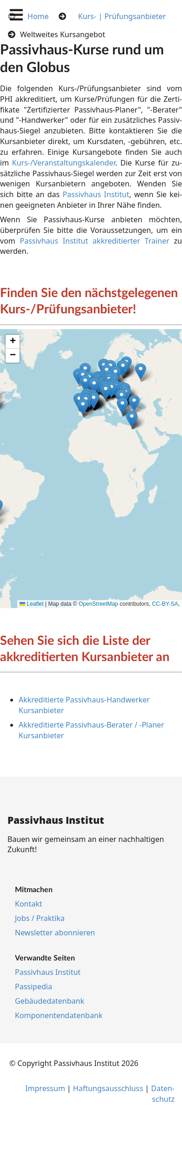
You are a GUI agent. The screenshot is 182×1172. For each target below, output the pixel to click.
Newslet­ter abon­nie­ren (55, 932)
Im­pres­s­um (45, 1088)
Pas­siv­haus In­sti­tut (95, 194)
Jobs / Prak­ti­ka (40, 918)
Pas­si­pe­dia (33, 986)
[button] (131, 419)
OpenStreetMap (98, 604)
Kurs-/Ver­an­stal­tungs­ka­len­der (63, 163)
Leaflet (31, 604)
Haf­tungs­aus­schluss (108, 1088)
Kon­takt (28, 904)
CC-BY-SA (165, 604)
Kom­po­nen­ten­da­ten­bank (58, 1015)
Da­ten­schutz (163, 1093)
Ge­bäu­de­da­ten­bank (49, 1001)
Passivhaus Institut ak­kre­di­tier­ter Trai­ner (94, 241)
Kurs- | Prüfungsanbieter (122, 16)
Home (38, 16)
